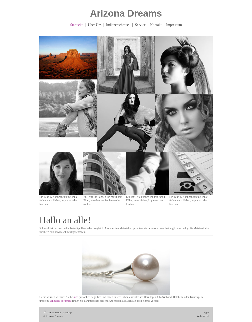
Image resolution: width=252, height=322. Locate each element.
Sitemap (67, 312)
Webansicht (203, 316)
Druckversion (52, 312)
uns (76, 297)
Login (206, 312)
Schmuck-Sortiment (60, 300)
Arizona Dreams (126, 13)
